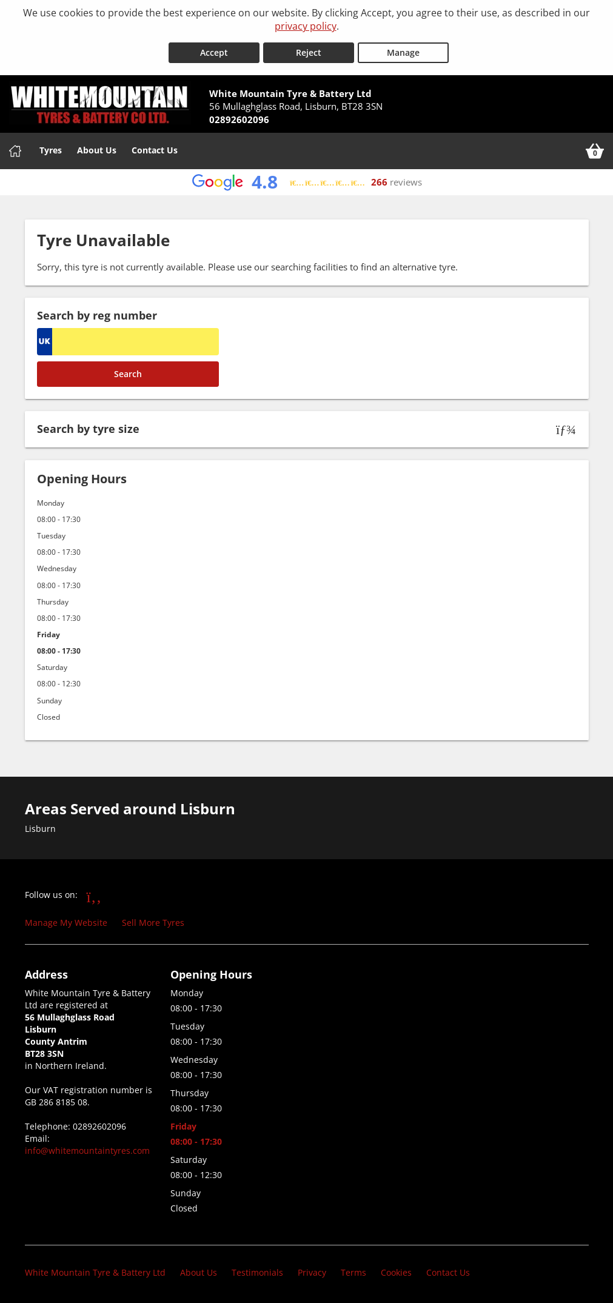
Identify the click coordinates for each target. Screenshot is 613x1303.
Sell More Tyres (153, 919)
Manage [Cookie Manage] (403, 49)
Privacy (312, 1269)
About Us (96, 146)
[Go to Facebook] (94, 893)
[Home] (15, 147)
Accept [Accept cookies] (214, 49)
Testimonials (257, 1269)
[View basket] (595, 147)
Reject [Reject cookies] (308, 49)
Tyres (50, 146)
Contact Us (155, 146)
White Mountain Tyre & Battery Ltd (95, 1269)
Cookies (396, 1269)
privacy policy (306, 26)
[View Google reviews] (306, 179)
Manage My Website (66, 919)
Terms (353, 1269)
